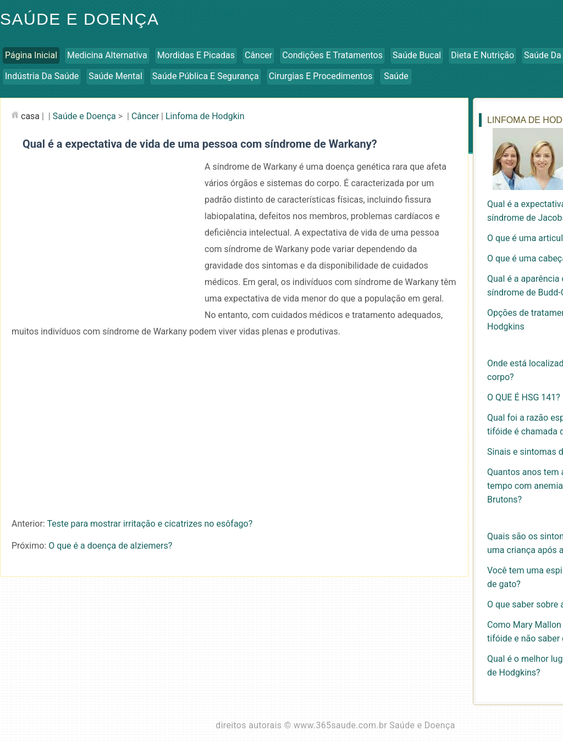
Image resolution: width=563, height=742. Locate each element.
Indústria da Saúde (42, 76)
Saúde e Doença (84, 116)
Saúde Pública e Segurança (205, 76)
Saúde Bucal (417, 55)
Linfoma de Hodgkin (205, 116)
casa (30, 116)
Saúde (396, 76)
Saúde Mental (115, 76)
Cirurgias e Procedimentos (321, 76)
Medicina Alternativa (107, 55)
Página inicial (31, 55)
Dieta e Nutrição (482, 55)
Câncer (258, 55)
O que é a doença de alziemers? (110, 545)
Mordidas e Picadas (196, 55)
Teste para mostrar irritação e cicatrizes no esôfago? (149, 523)
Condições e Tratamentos (332, 55)
